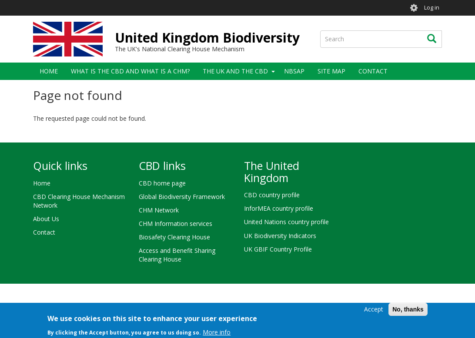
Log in (431, 7)
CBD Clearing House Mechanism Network (79, 200)
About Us (46, 219)
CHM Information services (175, 223)
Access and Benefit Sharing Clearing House (177, 254)
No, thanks (408, 311)
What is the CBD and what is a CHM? (130, 71)
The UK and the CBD (235, 71)
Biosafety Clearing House (174, 237)
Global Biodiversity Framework (182, 196)
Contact (373, 71)
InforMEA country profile (278, 208)
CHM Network (159, 210)
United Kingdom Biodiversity (207, 37)
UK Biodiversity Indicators (280, 236)
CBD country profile (272, 195)
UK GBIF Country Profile (278, 249)
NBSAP (294, 71)
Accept (373, 312)
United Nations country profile (286, 222)
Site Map (331, 71)
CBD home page (162, 183)
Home (49, 71)
